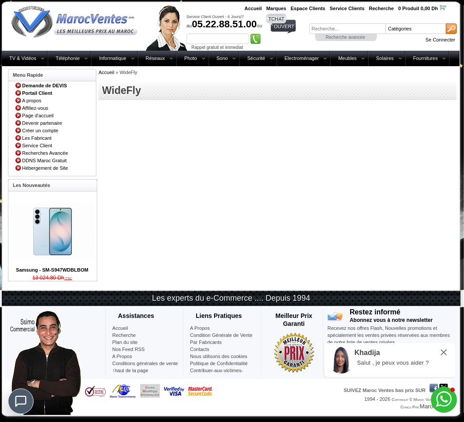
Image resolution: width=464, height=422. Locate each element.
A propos (31, 100)
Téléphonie (68, 58)
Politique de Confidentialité (218, 363)
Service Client (37, 145)
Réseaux (155, 58)
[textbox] (347, 28)
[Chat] (21, 401)
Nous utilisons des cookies (218, 356)
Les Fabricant (37, 138)
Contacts (199, 349)
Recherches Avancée (45, 153)
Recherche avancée (345, 37)
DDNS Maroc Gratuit (44, 160)
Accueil (106, 72)
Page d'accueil (37, 115)
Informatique (112, 58)
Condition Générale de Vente (221, 335)
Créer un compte (40, 130)
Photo (190, 58)
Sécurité (256, 58)
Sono (222, 58)
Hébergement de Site (45, 168)
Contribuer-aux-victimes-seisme (216, 374)
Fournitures (425, 58)
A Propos (200, 328)
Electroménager (302, 58)
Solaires (385, 58)
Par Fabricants (206, 342)
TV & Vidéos (22, 58)
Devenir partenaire (42, 123)
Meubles (347, 58)
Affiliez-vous (35, 108)
